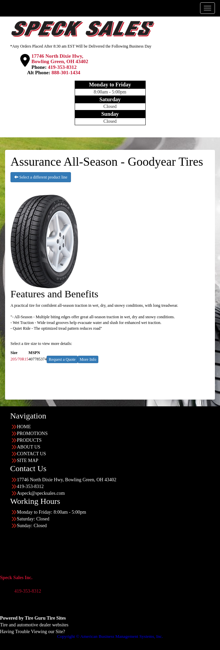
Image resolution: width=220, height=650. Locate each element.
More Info (88, 359)
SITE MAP (27, 460)
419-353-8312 (62, 67)
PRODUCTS (29, 440)
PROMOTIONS (32, 433)
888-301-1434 (66, 72)
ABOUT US (28, 447)
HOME (24, 426)
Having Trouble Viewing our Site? (32, 631)
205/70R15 (19, 359)
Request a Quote (62, 359)
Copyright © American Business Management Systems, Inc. (110, 636)
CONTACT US (31, 453)
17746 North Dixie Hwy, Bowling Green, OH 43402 (59, 58)
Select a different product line (40, 177)
